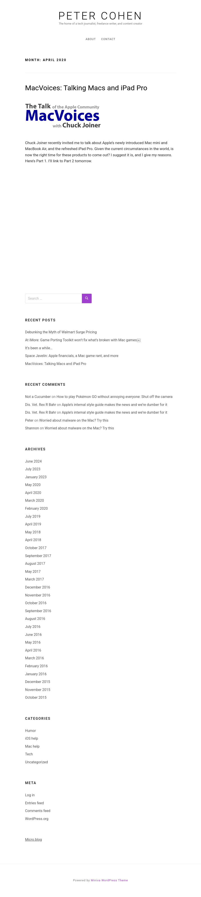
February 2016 (36, 666)
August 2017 (35, 563)
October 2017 (35, 548)
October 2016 (35, 603)
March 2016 (34, 658)
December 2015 (37, 682)
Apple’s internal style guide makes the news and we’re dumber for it (114, 405)
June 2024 (33, 461)
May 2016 (33, 642)
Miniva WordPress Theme (109, 880)
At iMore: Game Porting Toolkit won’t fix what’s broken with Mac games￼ (82, 340)
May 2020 (33, 485)
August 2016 (35, 619)
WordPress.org (36, 819)
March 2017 (34, 579)
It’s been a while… (38, 348)
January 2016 (36, 674)
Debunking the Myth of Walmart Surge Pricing (61, 332)
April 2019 (33, 524)
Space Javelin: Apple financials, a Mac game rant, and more (71, 356)
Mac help (32, 746)
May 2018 (33, 532)
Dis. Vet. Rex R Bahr (40, 405)
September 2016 (38, 611)
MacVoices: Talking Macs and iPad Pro (86, 88)
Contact (108, 39)
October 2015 (35, 697)
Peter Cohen (100, 16)
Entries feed (34, 803)
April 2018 (33, 540)
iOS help (31, 738)
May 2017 (33, 571)
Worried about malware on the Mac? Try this (73, 420)
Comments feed (37, 811)
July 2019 (32, 516)
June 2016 (33, 635)
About (91, 39)
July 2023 (32, 469)
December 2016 (37, 587)
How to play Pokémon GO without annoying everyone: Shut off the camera (115, 397)
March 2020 (34, 500)
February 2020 (36, 508)
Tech (29, 754)
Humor (30, 731)
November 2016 (37, 595)
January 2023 (36, 477)
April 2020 (33, 493)
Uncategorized (36, 762)
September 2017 (38, 556)
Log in (30, 795)
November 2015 (37, 690)
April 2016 (33, 650)
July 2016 (32, 627)
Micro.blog (33, 839)
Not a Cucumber (38, 397)
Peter (29, 420)
